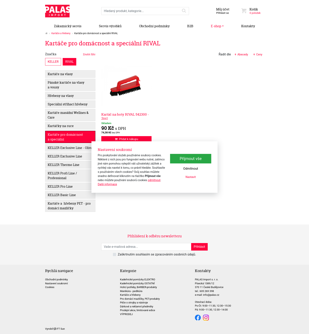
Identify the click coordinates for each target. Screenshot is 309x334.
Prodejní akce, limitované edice (137, 310)
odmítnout (154, 180)
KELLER (53, 61)
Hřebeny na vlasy (61, 96)
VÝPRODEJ (126, 314)
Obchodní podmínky (154, 26)
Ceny (257, 54)
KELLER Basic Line (62, 195)
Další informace (107, 184)
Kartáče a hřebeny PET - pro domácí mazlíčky (69, 205)
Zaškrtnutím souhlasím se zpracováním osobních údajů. (157, 254)
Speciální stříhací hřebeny (67, 104)
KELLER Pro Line (60, 186)
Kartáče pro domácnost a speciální (65, 136)
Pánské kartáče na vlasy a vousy (66, 84)
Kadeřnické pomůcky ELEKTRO (137, 279)
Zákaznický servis (67, 26)
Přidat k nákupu (126, 139)
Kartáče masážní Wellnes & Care (68, 115)
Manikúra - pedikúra (131, 291)
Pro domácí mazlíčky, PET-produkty (140, 298)
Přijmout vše (191, 158)
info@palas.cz (211, 294)
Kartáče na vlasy (60, 74)
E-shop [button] (216, 26)
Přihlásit (199, 247)
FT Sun (59, 328)
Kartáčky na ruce (61, 126)
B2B (190, 26)
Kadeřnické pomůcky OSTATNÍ (137, 283)
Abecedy (241, 54)
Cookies (49, 287)
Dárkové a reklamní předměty (136, 306)
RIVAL (69, 61)
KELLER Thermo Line (63, 165)
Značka (70, 54)
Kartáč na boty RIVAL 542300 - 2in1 (125, 116)
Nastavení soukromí (56, 283)
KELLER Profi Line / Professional (62, 175)
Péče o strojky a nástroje (134, 302)
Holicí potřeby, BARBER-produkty (138, 287)
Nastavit (191, 177)
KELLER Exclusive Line (65, 156)
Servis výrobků (110, 26)
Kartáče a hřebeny (60, 33)
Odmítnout (190, 168)
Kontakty (248, 26)
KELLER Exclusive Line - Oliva (70, 148)
